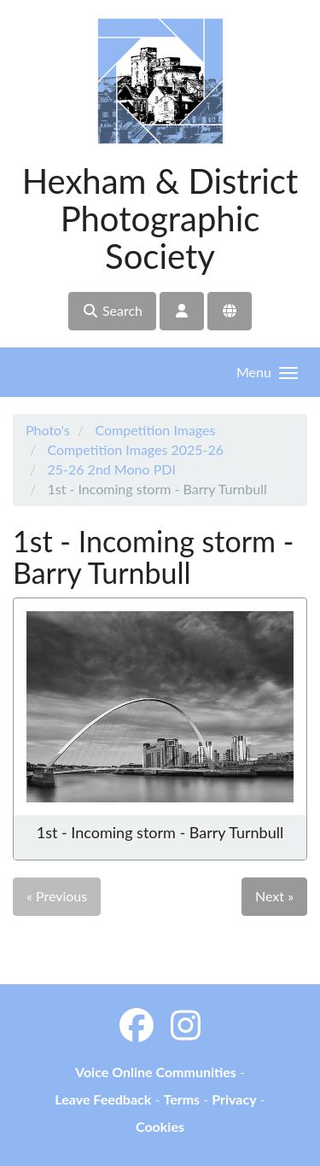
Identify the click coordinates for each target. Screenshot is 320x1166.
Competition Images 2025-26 (135, 449)
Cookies (160, 1126)
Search (112, 310)
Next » (274, 896)
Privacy (234, 1099)
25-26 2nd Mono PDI (111, 469)
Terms (181, 1099)
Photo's (48, 430)
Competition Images (155, 430)
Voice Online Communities (155, 1072)
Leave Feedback (103, 1099)
